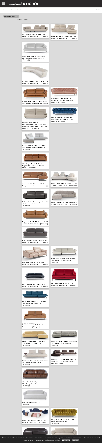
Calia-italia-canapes (21, 10)
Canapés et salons (8, 10)
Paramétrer (66, 440)
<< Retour (97, 10)
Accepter (75, 440)
